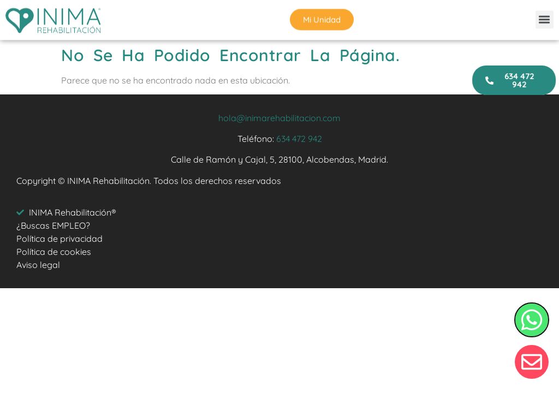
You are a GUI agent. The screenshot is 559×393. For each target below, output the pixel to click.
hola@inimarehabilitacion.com (279, 117)
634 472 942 (299, 138)
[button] (545, 18)
